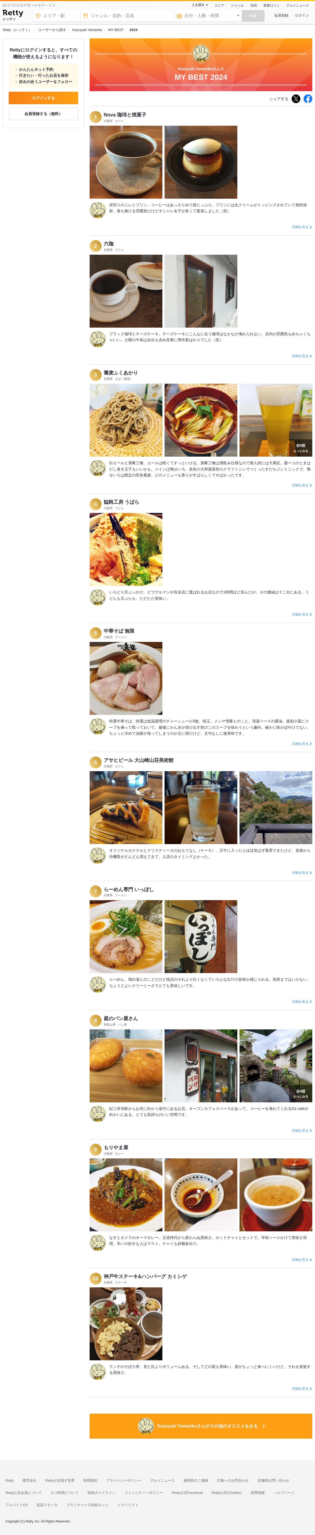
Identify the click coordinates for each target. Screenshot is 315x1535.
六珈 (109, 244)
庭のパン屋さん (121, 1018)
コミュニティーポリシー (143, 1493)
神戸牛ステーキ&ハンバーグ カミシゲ (145, 1276)
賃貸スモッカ (47, 1505)
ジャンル (237, 5)
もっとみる (300, 447)
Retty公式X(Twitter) (227, 1493)
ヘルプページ (284, 1493)
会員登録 (281, 15)
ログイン (302, 15)
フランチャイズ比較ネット (87, 1505)
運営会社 (29, 1480)
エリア (219, 5)
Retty (9, 1480)
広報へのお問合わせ (233, 1480)
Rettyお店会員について (23, 1493)
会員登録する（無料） (43, 114)
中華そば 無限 (119, 631)
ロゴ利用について (65, 1493)
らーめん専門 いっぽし (129, 889)
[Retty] (13, 14)
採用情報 (258, 1493)
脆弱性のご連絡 (196, 1480)
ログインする (43, 98)
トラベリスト (127, 1505)
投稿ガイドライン (101, 1493)
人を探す (198, 5)
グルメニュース (297, 5)
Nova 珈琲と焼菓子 (125, 115)
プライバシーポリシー (123, 1480)
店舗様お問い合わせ (273, 1480)
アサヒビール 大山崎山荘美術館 (139, 760)
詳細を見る (300, 227)
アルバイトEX (16, 1505)
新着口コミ (271, 5)
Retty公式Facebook (187, 1493)
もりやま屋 (116, 1147)
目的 (253, 5)
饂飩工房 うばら (121, 502)
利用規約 (90, 1480)
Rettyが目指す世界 (59, 1480)
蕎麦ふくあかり (121, 373)
